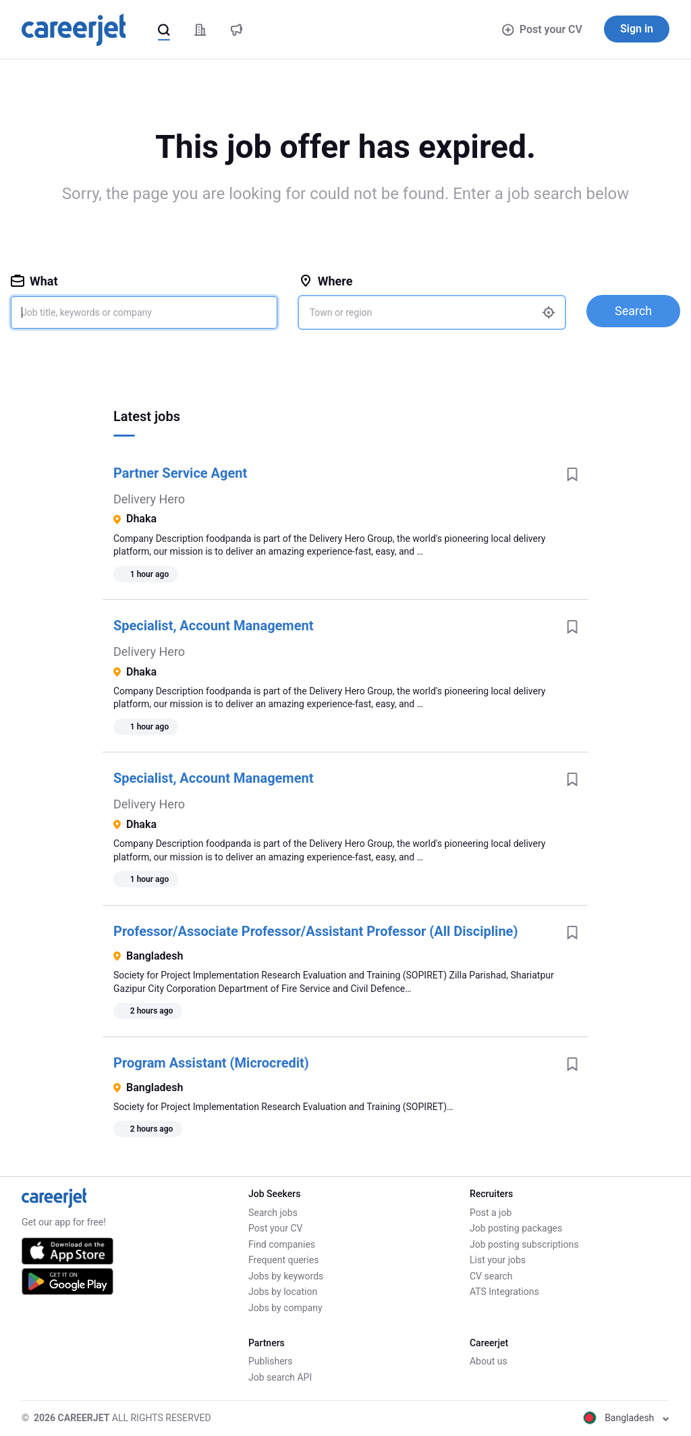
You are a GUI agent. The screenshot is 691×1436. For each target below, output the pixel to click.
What (34, 281)
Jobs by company (285, 1307)
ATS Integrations (504, 1291)
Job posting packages (516, 1228)
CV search (491, 1276)
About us (488, 1361)
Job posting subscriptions (524, 1244)
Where (326, 281)
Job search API (280, 1377)
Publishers (270, 1361)
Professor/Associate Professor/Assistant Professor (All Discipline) (315, 931)
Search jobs (273, 1212)
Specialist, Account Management (213, 625)
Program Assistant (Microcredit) (211, 1063)
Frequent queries (283, 1259)
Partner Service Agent (180, 473)
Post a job (491, 1212)
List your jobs (498, 1259)
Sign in (636, 28)
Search (633, 311)
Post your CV (542, 29)
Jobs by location (282, 1291)
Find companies (281, 1244)
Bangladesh (626, 1417)
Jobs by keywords (285, 1276)
